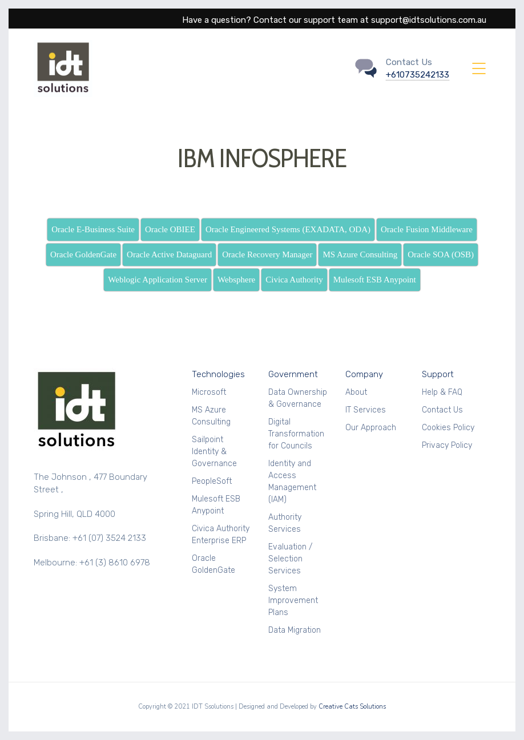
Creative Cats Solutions (352, 706)
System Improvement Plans (293, 600)
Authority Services (284, 523)
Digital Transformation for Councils (296, 434)
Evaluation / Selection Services (290, 559)
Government (293, 374)
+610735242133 (417, 75)
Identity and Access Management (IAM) (292, 481)
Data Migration (294, 630)
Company (364, 374)
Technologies (218, 374)
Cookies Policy (448, 427)
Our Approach (370, 427)
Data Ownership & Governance (297, 398)
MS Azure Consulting (211, 416)
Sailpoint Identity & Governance (214, 451)
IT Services (365, 410)
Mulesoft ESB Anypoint (216, 505)
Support (438, 374)
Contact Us (442, 410)
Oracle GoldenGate (213, 564)
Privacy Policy (447, 445)
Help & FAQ (442, 392)
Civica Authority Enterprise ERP (220, 534)
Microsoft (209, 392)
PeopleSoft (212, 481)
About (356, 392)
